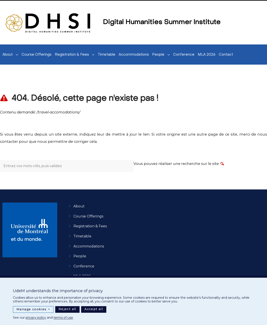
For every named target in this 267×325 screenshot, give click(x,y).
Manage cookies (33, 309)
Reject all (67, 309)
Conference (183, 55)
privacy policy (36, 318)
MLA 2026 (206, 55)
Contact (226, 55)
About (7, 55)
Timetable (106, 55)
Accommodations (134, 55)
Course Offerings (36, 55)
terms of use (63, 318)
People (158, 55)
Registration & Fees (72, 55)
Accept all (93, 309)
